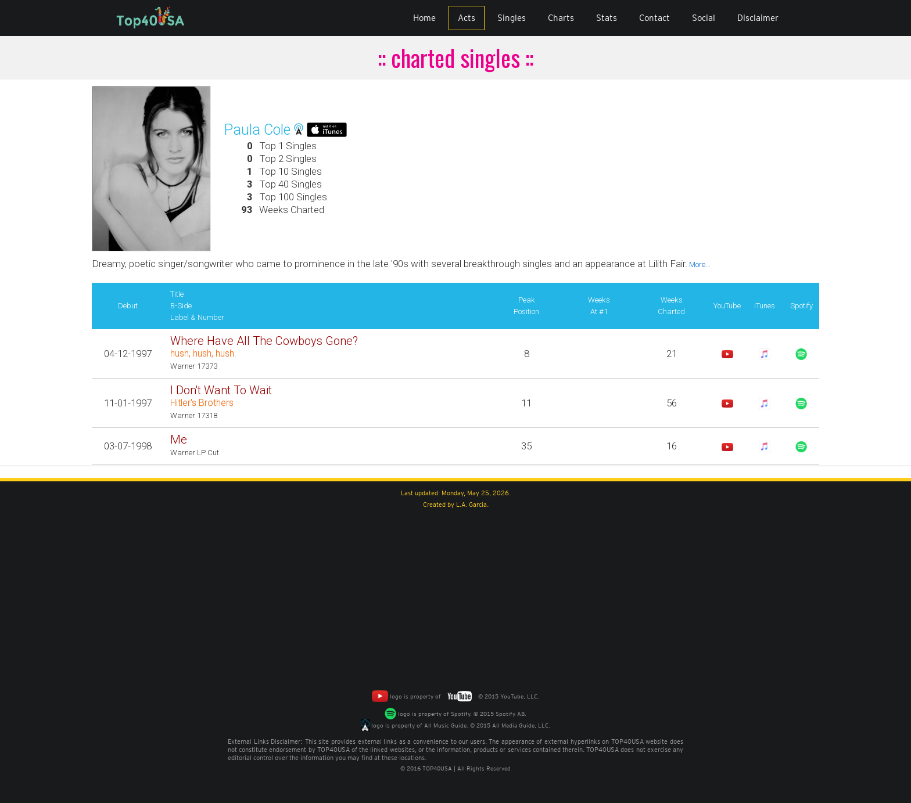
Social (703, 18)
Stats (606, 18)
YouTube (727, 305)
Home (424, 18)
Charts (561, 18)
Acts (466, 18)
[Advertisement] (455, 597)
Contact (654, 18)
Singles (511, 18)
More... (699, 264)
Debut (128, 305)
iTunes (764, 305)
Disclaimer (758, 18)
